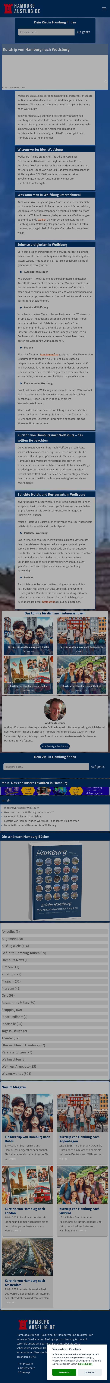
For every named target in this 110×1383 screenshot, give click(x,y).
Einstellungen (85, 1364)
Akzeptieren (64, 1372)
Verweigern (89, 1372)
